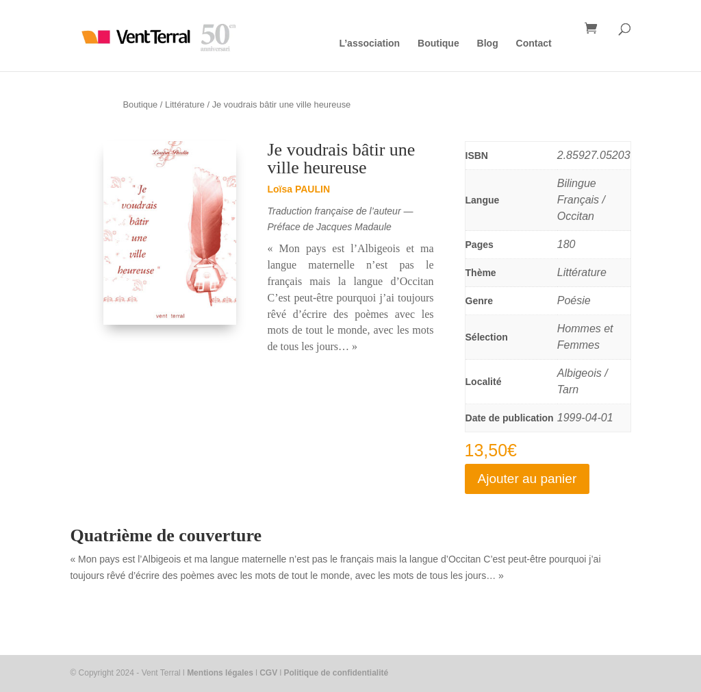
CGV (268, 673)
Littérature (185, 104)
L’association (369, 43)
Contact (534, 43)
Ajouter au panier (527, 478)
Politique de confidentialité (336, 673)
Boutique (438, 43)
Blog (487, 43)
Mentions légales (220, 673)
